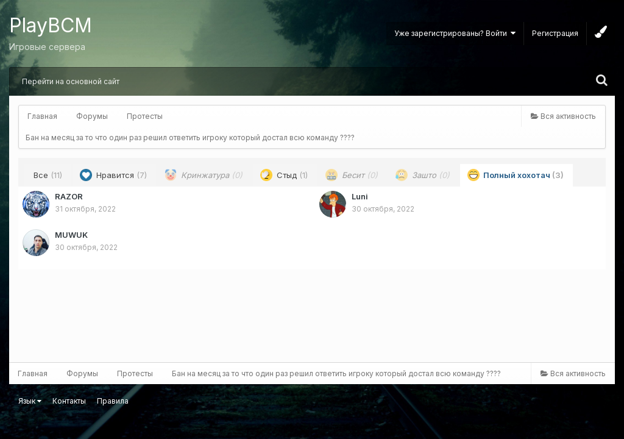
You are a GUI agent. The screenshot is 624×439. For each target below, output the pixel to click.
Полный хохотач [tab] (515, 175)
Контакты (69, 400)
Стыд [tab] (284, 175)
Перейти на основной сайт (70, 81)
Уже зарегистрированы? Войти (455, 33)
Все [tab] (48, 175)
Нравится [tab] (113, 175)
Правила (113, 400)
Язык (29, 400)
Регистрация (555, 33)
